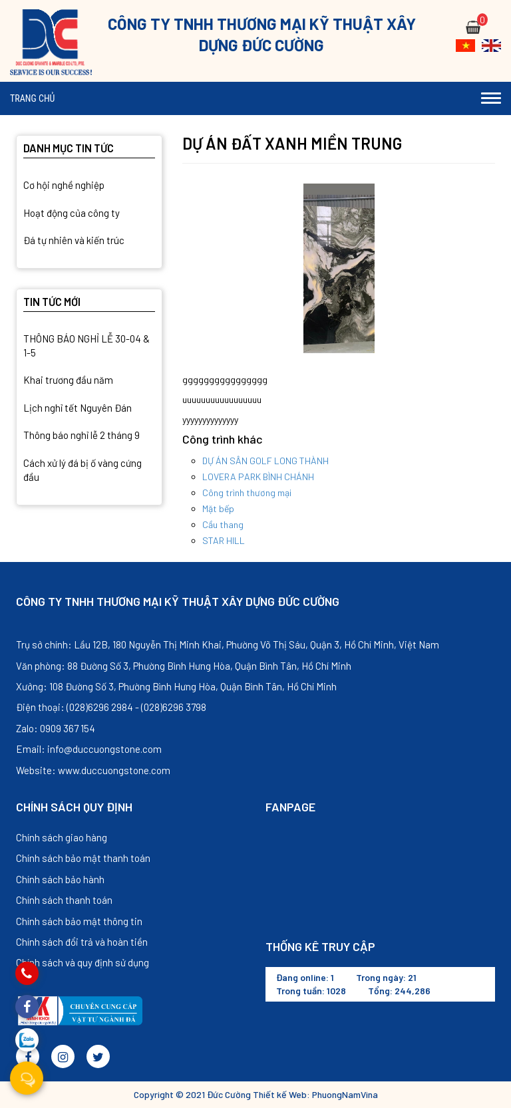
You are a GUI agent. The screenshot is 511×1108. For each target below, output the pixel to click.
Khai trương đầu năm (68, 380)
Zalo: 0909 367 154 (55, 728)
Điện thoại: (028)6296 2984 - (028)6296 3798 (111, 707)
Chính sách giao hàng (61, 837)
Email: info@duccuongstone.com (89, 749)
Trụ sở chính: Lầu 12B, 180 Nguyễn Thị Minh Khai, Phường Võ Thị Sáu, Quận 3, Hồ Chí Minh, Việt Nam (227, 644)
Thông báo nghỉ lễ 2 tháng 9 (81, 435)
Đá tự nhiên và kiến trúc (73, 240)
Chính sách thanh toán (64, 900)
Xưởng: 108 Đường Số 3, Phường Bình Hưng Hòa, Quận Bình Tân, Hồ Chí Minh (176, 686)
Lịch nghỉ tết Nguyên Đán (77, 408)
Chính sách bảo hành (60, 879)
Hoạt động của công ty (71, 213)
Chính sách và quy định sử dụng (82, 962)
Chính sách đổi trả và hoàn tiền (82, 942)
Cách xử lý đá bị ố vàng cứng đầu (82, 470)
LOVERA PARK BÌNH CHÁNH (258, 476)
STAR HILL (223, 540)
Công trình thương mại (246, 492)
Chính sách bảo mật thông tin (79, 921)
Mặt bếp (218, 508)
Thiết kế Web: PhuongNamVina (315, 1094)
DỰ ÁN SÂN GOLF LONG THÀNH (265, 460)
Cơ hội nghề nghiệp (63, 185)
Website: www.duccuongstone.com (93, 770)
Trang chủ (32, 98)
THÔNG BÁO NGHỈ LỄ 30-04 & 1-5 (86, 345)
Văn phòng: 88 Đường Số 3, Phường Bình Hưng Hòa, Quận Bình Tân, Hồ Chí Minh (183, 666)
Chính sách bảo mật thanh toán (83, 858)
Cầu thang (223, 524)
